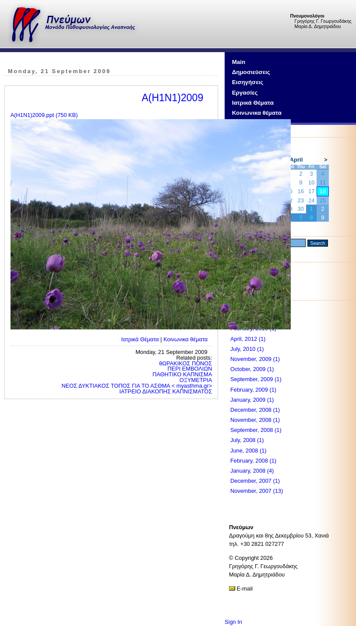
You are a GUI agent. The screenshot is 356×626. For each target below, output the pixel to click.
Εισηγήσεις (247, 82)
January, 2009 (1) (252, 399)
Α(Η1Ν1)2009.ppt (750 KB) (44, 115)
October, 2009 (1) (252, 369)
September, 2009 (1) (256, 379)
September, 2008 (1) (256, 430)
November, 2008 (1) (255, 420)
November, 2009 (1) (255, 359)
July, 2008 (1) (247, 440)
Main (238, 62)
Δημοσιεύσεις (251, 72)
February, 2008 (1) (253, 460)
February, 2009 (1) (253, 389)
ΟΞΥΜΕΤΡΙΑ (196, 380)
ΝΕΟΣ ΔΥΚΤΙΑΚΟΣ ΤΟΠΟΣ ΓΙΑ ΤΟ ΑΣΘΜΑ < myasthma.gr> (137, 385)
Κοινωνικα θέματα (257, 113)
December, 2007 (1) (255, 480)
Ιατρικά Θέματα (253, 102)
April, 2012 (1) (247, 339)
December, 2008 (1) (255, 410)
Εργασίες (245, 92)
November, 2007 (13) (256, 491)
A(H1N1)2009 (172, 97)
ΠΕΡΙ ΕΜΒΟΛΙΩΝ (189, 368)
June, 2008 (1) (248, 450)
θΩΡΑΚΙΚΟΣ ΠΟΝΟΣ (185, 363)
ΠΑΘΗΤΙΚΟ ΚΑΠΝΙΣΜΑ (182, 374)
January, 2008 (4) (252, 470)
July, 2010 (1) (247, 349)
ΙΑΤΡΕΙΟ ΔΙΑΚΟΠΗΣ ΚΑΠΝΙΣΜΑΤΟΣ (165, 391)
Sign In (233, 622)
